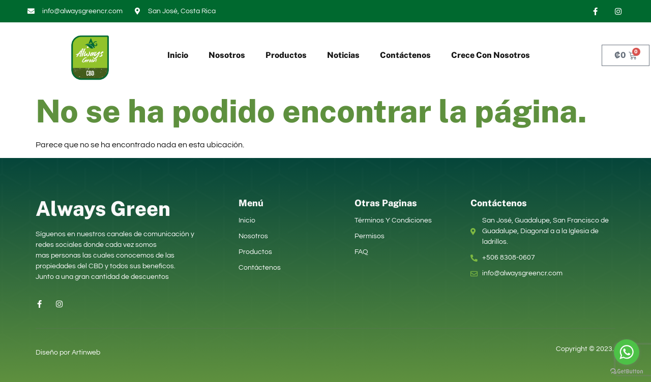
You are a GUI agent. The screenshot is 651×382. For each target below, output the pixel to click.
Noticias (343, 55)
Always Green (103, 208)
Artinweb (86, 352)
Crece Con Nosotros (490, 55)
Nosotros (227, 55)
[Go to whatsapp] (626, 352)
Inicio (177, 55)
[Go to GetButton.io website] (626, 371)
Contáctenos (405, 55)
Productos (286, 55)
